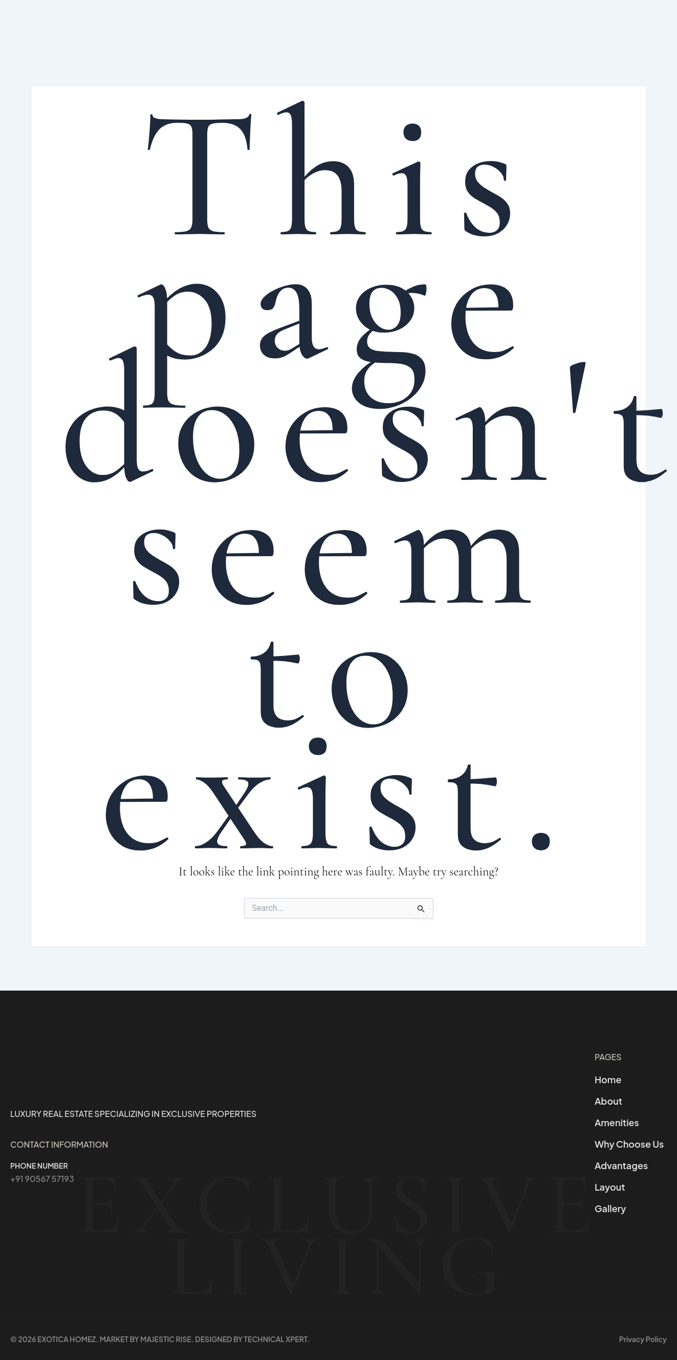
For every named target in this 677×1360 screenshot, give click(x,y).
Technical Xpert (276, 1339)
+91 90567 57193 (42, 1178)
